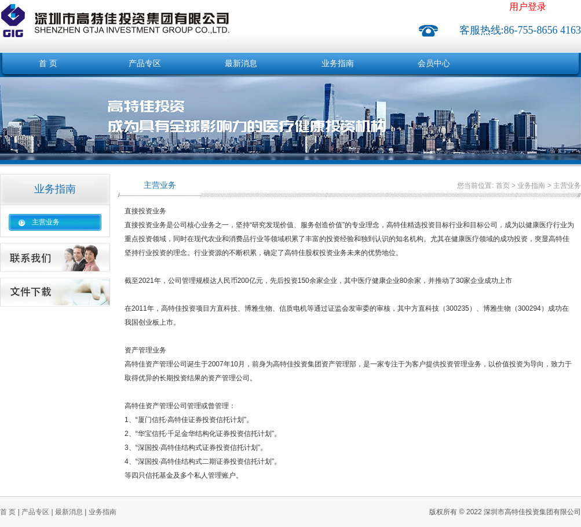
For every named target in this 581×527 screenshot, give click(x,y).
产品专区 (145, 63)
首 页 (48, 63)
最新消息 (241, 63)
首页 (503, 185)
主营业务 (46, 222)
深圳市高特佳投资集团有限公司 (114, 13)
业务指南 (337, 63)
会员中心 (434, 63)
